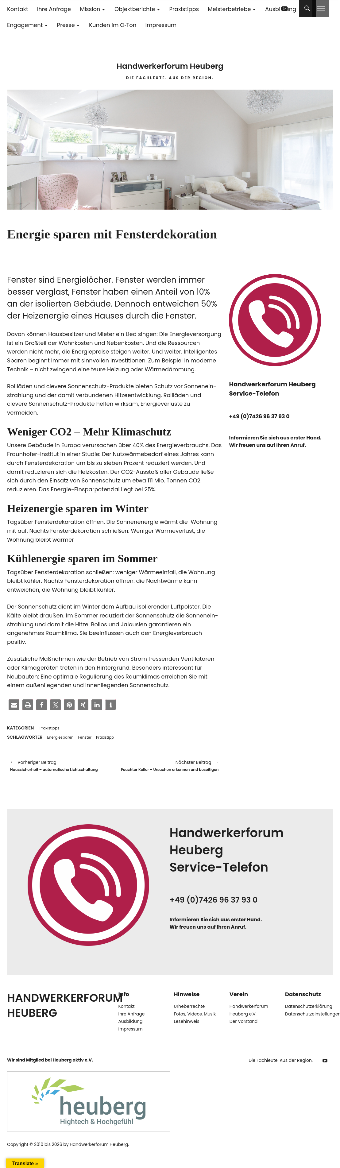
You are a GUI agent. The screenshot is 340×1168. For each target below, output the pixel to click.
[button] (14, 704)
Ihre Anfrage (54, 9)
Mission (90, 9)
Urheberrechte (189, 1017)
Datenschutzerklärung (308, 1017)
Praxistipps (184, 9)
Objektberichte (134, 9)
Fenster (90, 738)
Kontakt (17, 9)
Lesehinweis (186, 1032)
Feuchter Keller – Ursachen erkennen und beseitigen (170, 771)
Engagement (25, 25)
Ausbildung (130, 1032)
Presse (66, 25)
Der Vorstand (243, 1032)
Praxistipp (113, 738)
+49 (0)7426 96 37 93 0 (263, 416)
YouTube (284, 8)
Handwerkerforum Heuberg (170, 61)
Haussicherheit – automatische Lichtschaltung (59, 771)
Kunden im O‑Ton (112, 25)
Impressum (161, 25)
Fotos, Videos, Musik (195, 1024)
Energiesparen (62, 738)
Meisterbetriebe (229, 9)
